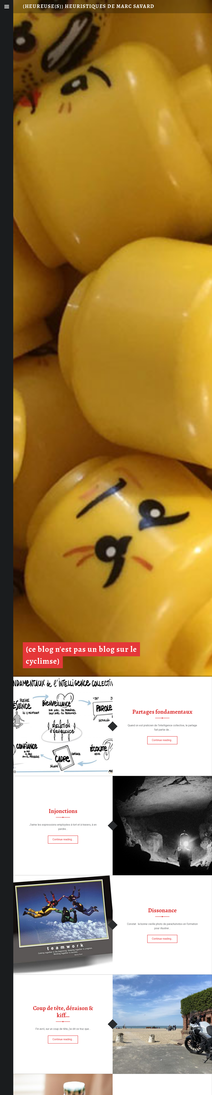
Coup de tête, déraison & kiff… (63, 1011)
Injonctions (63, 811)
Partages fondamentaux (162, 712)
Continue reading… (165, 739)
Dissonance (162, 910)
